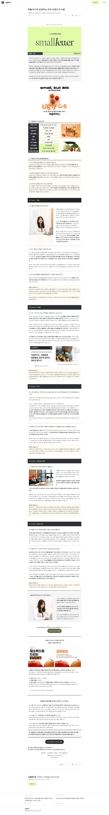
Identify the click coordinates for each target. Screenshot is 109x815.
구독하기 (95, 2)
